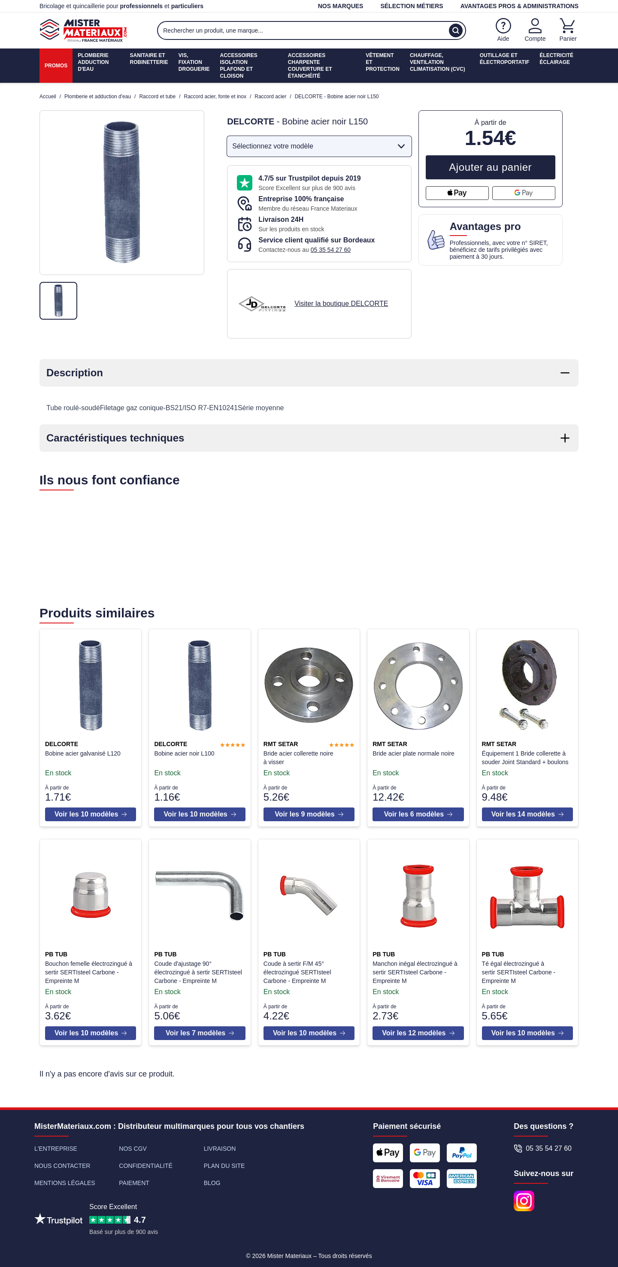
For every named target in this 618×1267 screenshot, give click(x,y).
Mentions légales (64, 1179)
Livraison (220, 1145)
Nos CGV (133, 1145)
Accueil (47, 97)
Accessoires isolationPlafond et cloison (239, 65)
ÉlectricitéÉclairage (556, 58)
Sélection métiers (411, 6)
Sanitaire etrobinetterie (149, 58)
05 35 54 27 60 (331, 249)
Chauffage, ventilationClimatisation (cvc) (437, 62)
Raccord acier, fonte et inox (215, 97)
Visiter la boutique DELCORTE (341, 303)
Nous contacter (62, 1162)
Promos (56, 66)
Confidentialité (145, 1162)
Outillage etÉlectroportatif (505, 58)
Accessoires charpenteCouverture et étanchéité (310, 65)
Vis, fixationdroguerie (194, 62)
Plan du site (224, 1162)
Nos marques (341, 6)
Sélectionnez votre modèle (320, 146)
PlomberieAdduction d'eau (93, 62)
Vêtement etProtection (383, 62)
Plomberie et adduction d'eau (97, 97)
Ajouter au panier (490, 167)
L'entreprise (55, 1145)
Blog (212, 1179)
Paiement (134, 1179)
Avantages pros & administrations (519, 6)
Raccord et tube (157, 97)
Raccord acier (270, 97)
